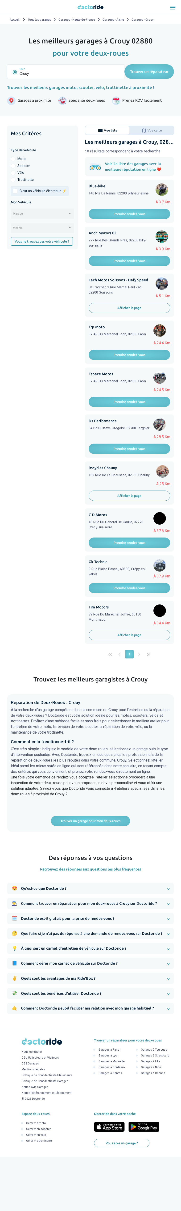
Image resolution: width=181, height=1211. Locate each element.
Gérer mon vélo (36, 1190)
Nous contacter (32, 1107)
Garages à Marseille (112, 1117)
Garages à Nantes (110, 1128)
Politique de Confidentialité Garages (45, 1136)
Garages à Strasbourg (155, 1111)
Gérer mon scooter (38, 1184)
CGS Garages (30, 1119)
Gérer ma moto (36, 1178)
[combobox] (42, 215)
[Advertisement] (42, 284)
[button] (90, 944)
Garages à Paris (109, 1105)
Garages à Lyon (109, 1111)
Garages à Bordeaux (112, 1123)
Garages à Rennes (153, 1128)
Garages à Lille (150, 1117)
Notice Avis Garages (35, 1142)
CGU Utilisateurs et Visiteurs (40, 1113)
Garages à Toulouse (154, 1105)
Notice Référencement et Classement (46, 1148)
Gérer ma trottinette (39, 1196)
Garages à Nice (151, 1123)
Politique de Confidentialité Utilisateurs (47, 1131)
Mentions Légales (33, 1125)
